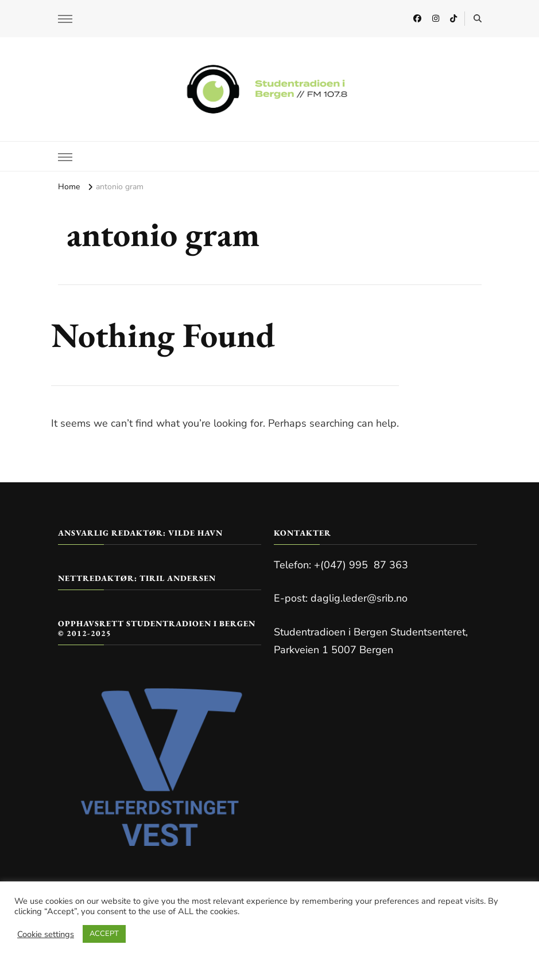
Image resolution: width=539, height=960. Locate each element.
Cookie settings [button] (45, 934)
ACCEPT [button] (104, 933)
